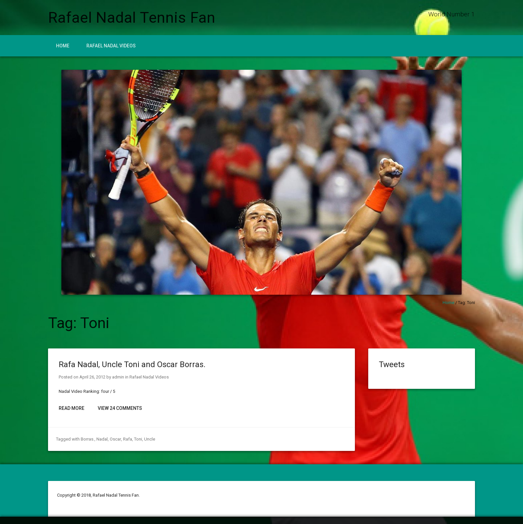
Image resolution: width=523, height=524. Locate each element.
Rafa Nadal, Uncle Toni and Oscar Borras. (132, 364)
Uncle (149, 439)
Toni (138, 439)
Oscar (115, 439)
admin (118, 376)
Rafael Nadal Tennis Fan (131, 17)
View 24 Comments (120, 408)
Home (62, 45)
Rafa (127, 439)
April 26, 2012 (92, 376)
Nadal (102, 439)
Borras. (87, 439)
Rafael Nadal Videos (111, 45)
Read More (71, 408)
